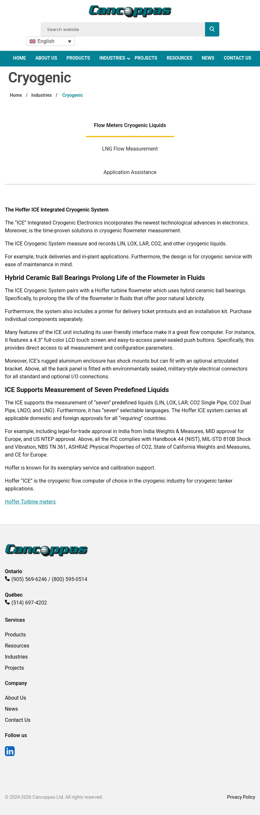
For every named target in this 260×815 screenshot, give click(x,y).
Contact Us (237, 58)
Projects (146, 58)
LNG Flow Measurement (130, 149)
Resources (179, 58)
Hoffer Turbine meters (30, 502)
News (208, 58)
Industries (112, 58)
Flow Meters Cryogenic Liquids (130, 125)
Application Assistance (130, 172)
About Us (46, 58)
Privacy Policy (241, 797)
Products (78, 58)
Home (19, 58)
